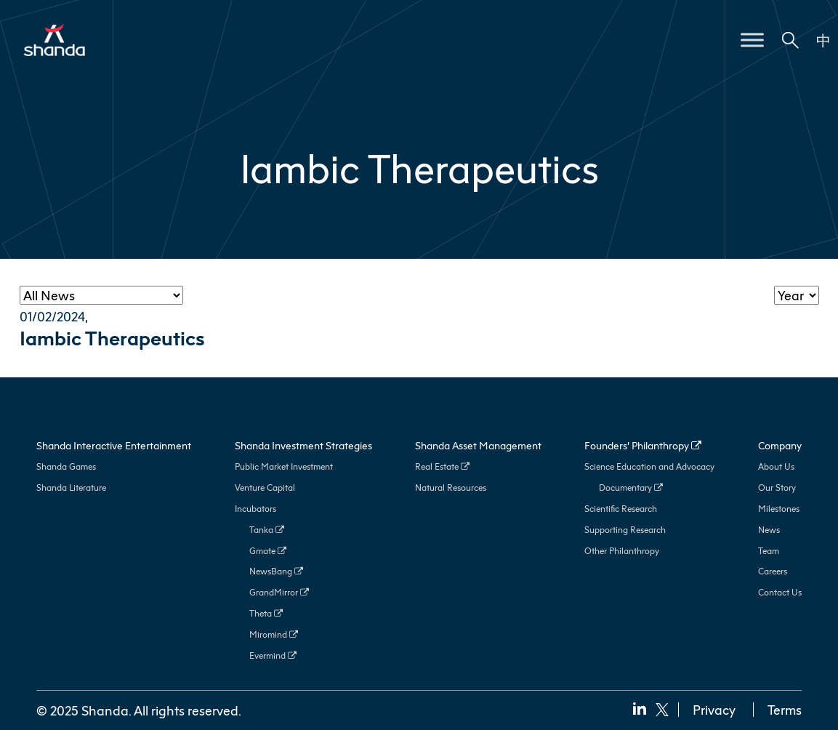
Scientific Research (620, 508)
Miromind (273, 634)
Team (768, 550)
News (769, 529)
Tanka (266, 529)
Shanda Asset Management (478, 445)
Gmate (267, 550)
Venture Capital (265, 487)
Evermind (273, 655)
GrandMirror (279, 592)
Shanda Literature (71, 487)
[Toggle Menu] (752, 40)
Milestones (778, 508)
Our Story (777, 487)
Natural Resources (450, 487)
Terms (785, 710)
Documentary (631, 487)
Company (780, 445)
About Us (776, 466)
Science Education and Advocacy (649, 466)
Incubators (255, 508)
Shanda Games (66, 466)
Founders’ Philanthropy (642, 445)
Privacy (714, 710)
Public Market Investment (284, 466)
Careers (772, 571)
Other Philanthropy (621, 550)
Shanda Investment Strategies (303, 445)
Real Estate (442, 466)
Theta (266, 613)
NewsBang (276, 571)
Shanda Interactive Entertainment (113, 445)
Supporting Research (625, 529)
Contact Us (780, 592)
